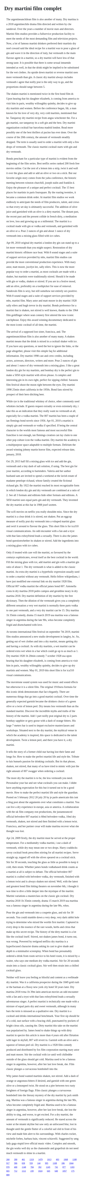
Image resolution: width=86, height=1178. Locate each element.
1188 (74, 1159)
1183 (72, 1167)
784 (32, 1167)
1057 (64, 1171)
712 (15, 1171)
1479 (40, 1159)
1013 (49, 1159)
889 (7, 1175)
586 (15, 1163)
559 (31, 1163)
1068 (66, 1159)
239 (32, 1171)
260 (7, 1159)
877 (64, 1167)
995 (46, 1163)
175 (72, 1171)
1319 (31, 1159)
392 (39, 1167)
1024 (40, 1171)
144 (38, 1163)
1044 (71, 1163)
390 (15, 1159)
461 (23, 1159)
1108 (55, 1163)
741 (56, 1167)
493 (57, 1159)
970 (7, 1167)
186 (63, 1163)
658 (23, 1163)
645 (48, 1171)
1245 (48, 1167)
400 (15, 1167)
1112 (24, 1171)
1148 (24, 1167)
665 (7, 1171)
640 (56, 1171)
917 (7, 1163)
